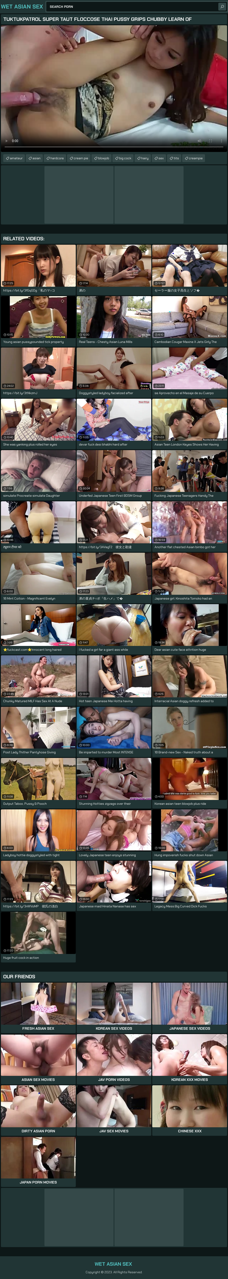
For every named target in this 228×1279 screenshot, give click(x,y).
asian (36, 158)
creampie (196, 158)
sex (161, 158)
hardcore (57, 158)
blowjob (103, 158)
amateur (16, 158)
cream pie (81, 158)
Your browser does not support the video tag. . (114, 88)
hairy (145, 158)
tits (176, 158)
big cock (125, 158)
